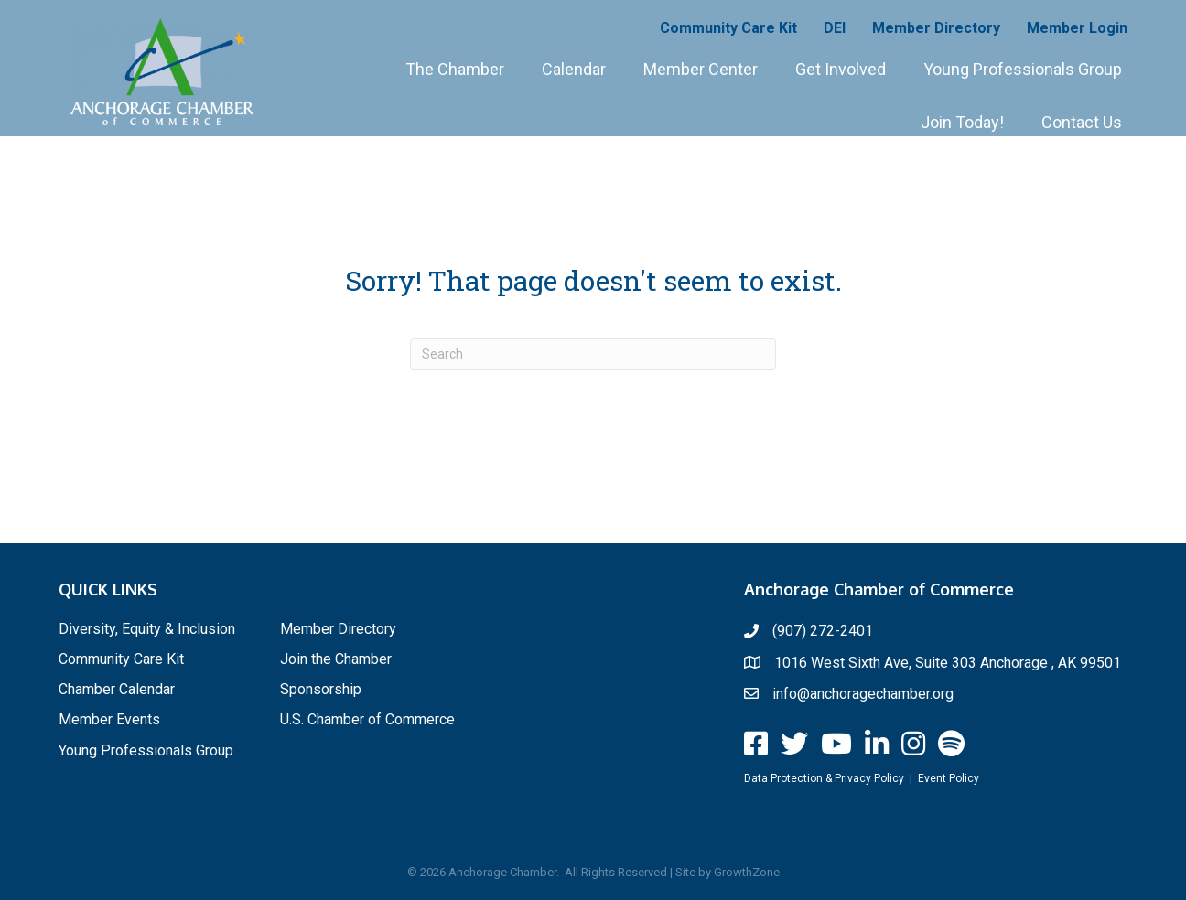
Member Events (109, 719)
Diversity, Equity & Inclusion (147, 629)
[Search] (593, 354)
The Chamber (454, 69)
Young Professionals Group (1022, 69)
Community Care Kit (728, 28)
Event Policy (948, 778)
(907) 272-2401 (822, 630)
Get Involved (840, 69)
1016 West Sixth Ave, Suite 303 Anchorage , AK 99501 (947, 662)
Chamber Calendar (117, 689)
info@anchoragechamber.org (863, 693)
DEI (835, 28)
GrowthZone (747, 872)
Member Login (1077, 28)
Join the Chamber (336, 659)
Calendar (574, 69)
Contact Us (1081, 122)
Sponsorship (320, 689)
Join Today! (962, 122)
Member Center (700, 69)
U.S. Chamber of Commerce (367, 719)
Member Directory (936, 28)
